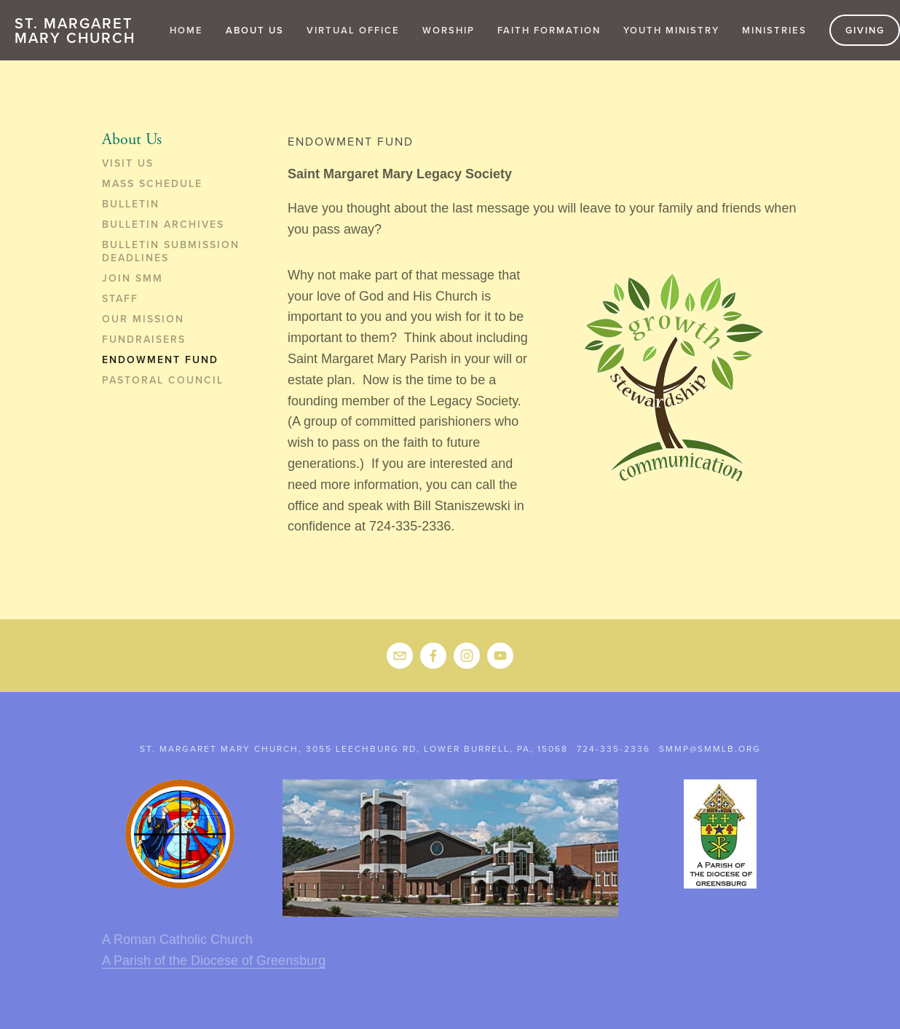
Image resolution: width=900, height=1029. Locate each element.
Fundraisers (144, 339)
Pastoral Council (163, 380)
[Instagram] (467, 656)
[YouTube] (500, 656)
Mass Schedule (152, 184)
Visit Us (128, 163)
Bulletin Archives (163, 224)
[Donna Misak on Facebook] (433, 656)
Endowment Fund (160, 360)
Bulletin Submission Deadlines (171, 252)
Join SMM (132, 278)
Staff (120, 299)
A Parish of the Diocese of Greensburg (213, 960)
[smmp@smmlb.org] (400, 656)
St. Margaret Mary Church (75, 30)
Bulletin (130, 204)
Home (186, 30)
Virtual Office (353, 30)
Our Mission (143, 319)
